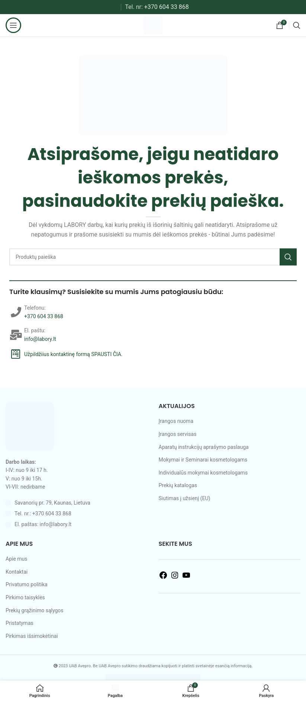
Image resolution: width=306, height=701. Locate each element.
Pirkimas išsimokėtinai (32, 636)
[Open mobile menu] (13, 25)
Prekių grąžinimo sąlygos (35, 610)
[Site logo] (153, 25)
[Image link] (30, 426)
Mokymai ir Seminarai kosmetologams (203, 460)
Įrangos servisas (178, 434)
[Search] (296, 25)
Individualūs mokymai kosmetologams (203, 473)
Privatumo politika (27, 584)
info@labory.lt (40, 339)
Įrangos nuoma (176, 421)
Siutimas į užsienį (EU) (184, 498)
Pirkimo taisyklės (25, 597)
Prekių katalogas (178, 485)
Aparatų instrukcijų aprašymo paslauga (204, 447)
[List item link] (77, 513)
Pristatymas (19, 623)
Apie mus (17, 559)
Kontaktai (17, 572)
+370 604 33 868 (166, 6)
